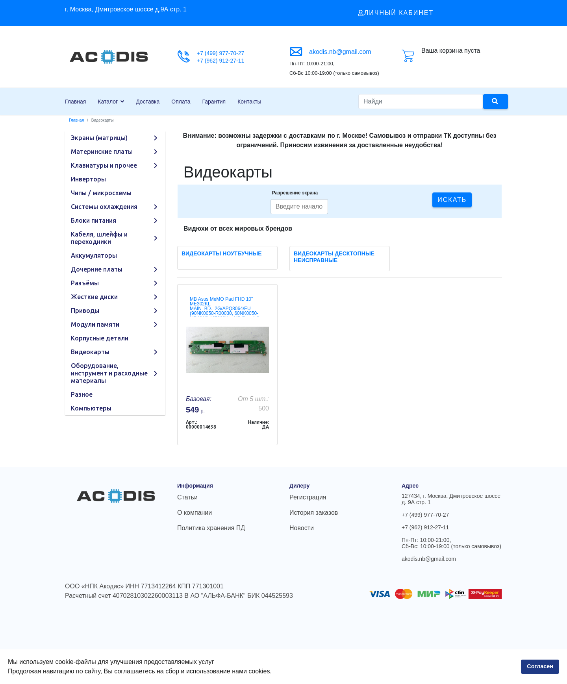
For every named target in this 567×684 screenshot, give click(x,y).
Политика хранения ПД (211, 528)
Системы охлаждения (104, 206)
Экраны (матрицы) (99, 137)
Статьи (187, 497)
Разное (82, 394)
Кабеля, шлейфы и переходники (99, 238)
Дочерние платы (96, 269)
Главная (75, 101)
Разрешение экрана (295, 193)
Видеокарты (90, 351)
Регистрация (307, 497)
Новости (301, 528)
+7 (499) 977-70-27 (220, 53)
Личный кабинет (396, 12)
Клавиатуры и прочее (104, 165)
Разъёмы (85, 283)
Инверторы (88, 179)
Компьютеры (91, 408)
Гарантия (214, 101)
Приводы (85, 310)
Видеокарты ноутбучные (222, 253)
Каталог (108, 101)
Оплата (180, 101)
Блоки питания (93, 220)
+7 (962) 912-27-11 (220, 60)
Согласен (540, 666)
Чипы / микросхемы (101, 192)
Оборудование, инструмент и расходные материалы (109, 373)
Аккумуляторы (94, 255)
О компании (194, 512)
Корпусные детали (99, 338)
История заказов (313, 512)
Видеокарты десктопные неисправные (334, 256)
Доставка (147, 101)
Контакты (249, 101)
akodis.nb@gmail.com (340, 51)
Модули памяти (95, 324)
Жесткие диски (94, 296)
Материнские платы (102, 151)
